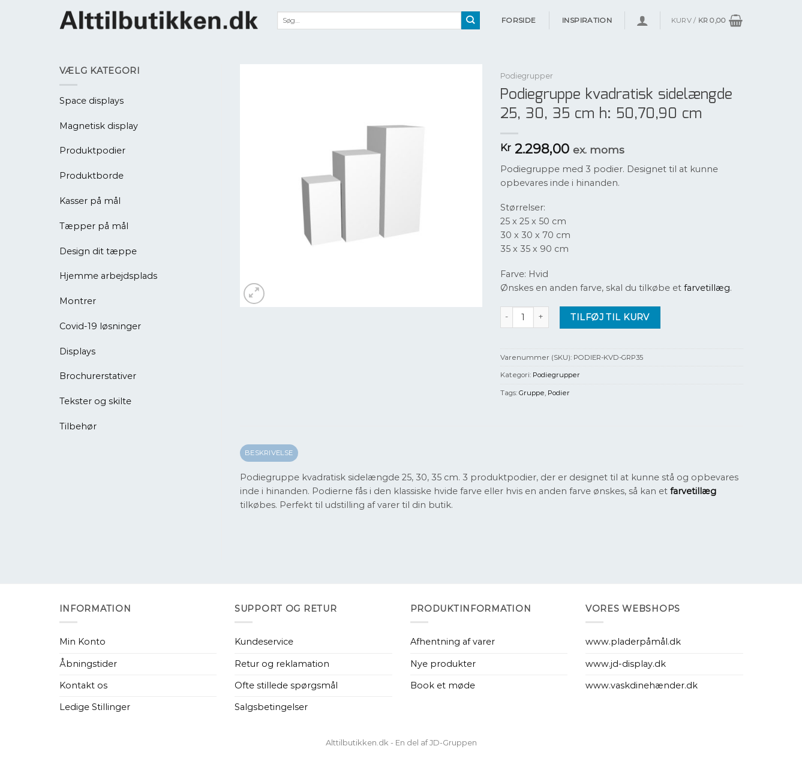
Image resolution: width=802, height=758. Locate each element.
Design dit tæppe (98, 251)
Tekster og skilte (95, 401)
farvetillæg (707, 287)
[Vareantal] (523, 317)
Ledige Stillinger (94, 707)
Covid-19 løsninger (100, 326)
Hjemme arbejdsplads (108, 275)
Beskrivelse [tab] (269, 453)
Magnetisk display (98, 126)
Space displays (91, 100)
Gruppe (532, 393)
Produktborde (91, 175)
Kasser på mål (90, 200)
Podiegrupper (526, 75)
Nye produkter (443, 663)
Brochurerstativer (97, 376)
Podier (559, 393)
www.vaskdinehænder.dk (641, 685)
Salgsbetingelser (271, 707)
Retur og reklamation (282, 663)
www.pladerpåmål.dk (633, 641)
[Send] (470, 20)
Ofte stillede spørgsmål (286, 685)
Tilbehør (78, 426)
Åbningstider (88, 663)
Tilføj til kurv (609, 317)
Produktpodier (92, 150)
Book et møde (442, 685)
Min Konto (82, 641)
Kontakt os (83, 685)
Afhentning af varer (452, 641)
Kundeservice (264, 641)
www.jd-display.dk (625, 663)
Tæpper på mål (93, 226)
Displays (77, 351)
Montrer (77, 301)
